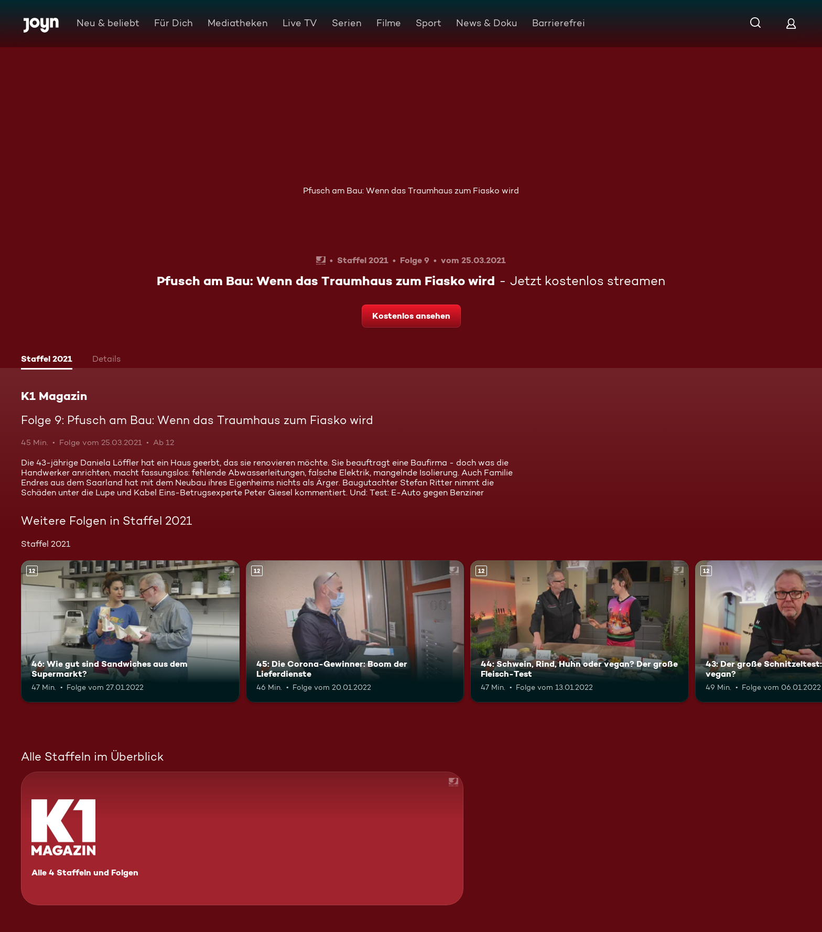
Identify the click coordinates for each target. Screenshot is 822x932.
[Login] (791, 23)
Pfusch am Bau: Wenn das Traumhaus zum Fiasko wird (411, 191)
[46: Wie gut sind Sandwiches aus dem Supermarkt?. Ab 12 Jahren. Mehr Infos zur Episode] (130, 631)
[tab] (46, 360)
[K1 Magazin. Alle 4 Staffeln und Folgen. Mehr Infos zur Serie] (242, 838)
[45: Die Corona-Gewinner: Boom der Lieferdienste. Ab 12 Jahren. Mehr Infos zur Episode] (355, 631)
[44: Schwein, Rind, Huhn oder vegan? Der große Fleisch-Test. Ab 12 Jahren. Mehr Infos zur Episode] (579, 631)
